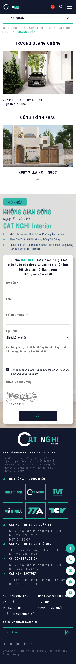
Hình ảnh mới (15, 404)
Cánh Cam (31, 658)
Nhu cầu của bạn (16, 596)
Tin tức (43, 602)
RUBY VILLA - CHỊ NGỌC (38, 172)
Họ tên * (12, 282)
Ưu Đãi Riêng (12, 608)
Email (10, 299)
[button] (6, 72)
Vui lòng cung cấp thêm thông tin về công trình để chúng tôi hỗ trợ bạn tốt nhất (36, 349)
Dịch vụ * (12, 331)
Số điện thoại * (17, 315)
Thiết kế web (11, 658)
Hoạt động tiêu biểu (53, 596)
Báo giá (9, 602)
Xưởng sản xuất (50, 608)
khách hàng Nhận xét (19, 614)
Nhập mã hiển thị (18, 382)
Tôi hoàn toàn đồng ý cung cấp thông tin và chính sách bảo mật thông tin (40, 371)
